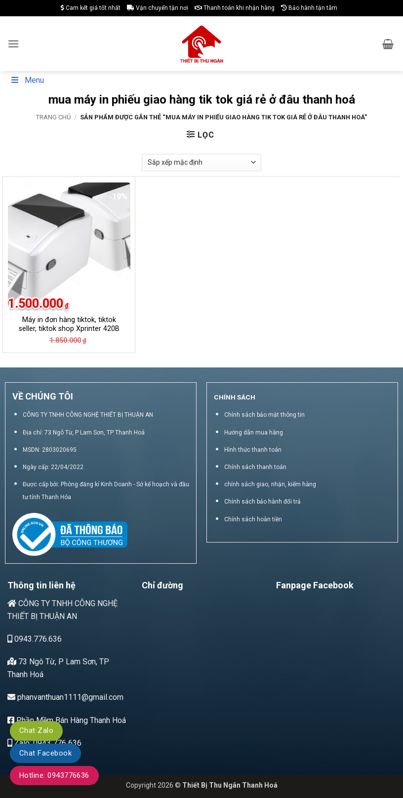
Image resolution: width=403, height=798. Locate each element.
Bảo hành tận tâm (309, 7)
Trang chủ (53, 117)
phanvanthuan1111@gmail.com (65, 697)
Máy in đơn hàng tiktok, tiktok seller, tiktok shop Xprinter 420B (69, 324)
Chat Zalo (36, 730)
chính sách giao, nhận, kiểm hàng (270, 484)
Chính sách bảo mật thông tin (264, 414)
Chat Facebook (45, 753)
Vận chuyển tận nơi (157, 7)
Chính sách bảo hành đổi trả (262, 501)
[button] (13, 44)
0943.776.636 (34, 639)
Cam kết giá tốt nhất (91, 7)
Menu (27, 80)
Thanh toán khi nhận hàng (235, 7)
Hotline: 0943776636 (54, 775)
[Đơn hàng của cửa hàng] (201, 162)
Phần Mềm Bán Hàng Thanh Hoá (66, 720)
